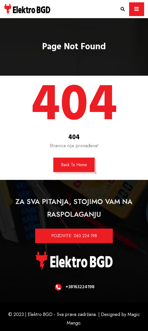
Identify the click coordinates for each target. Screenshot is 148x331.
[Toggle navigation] (136, 9)
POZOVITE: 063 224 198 (74, 236)
